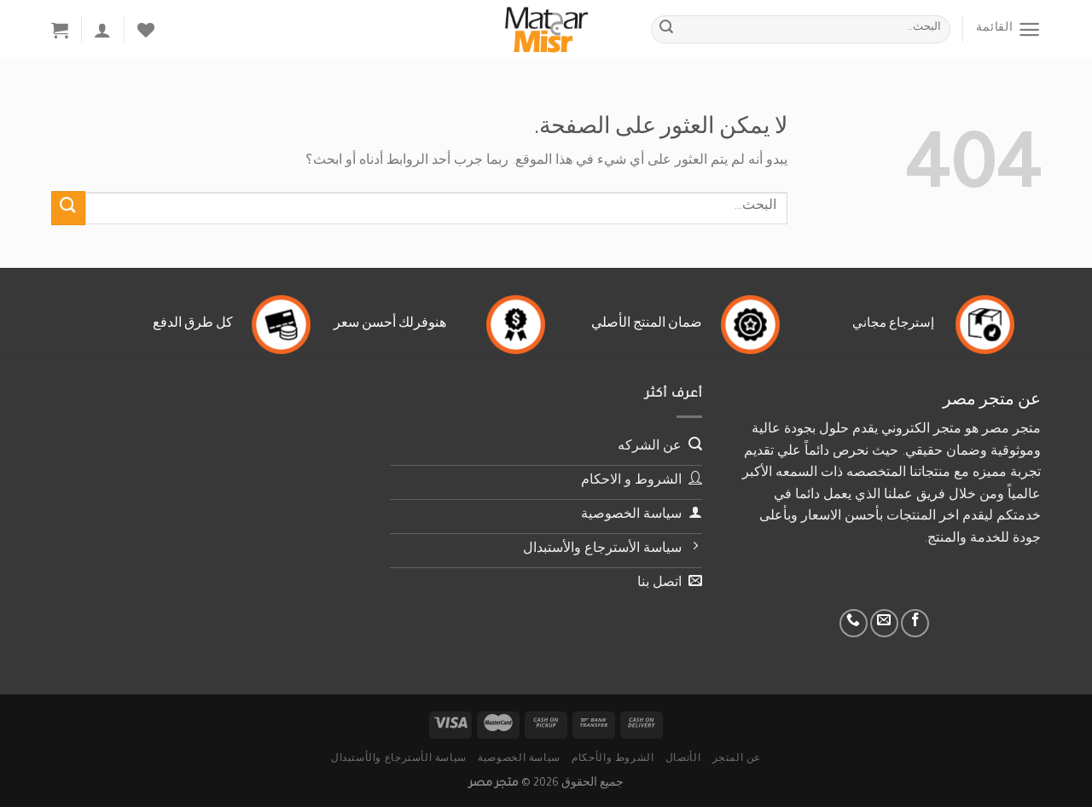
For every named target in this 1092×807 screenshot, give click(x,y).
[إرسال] (666, 29)
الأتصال (682, 759)
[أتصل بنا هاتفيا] (853, 623)
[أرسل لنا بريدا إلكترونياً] (884, 623)
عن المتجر (737, 759)
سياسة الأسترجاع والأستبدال (399, 759)
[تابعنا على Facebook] (915, 623)
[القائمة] (1008, 29)
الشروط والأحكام (612, 759)
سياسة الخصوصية (519, 759)
